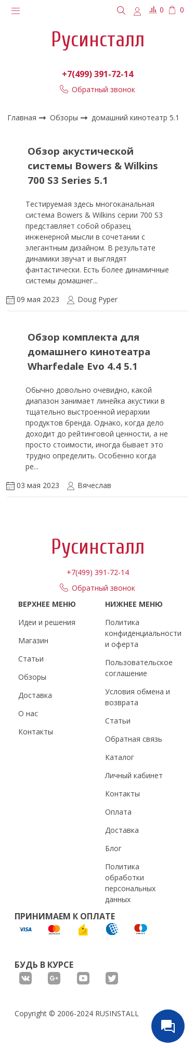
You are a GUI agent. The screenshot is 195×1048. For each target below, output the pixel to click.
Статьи (31, 659)
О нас (28, 713)
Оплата (118, 812)
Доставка (35, 695)
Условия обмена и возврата (137, 697)
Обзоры (65, 117)
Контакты (35, 732)
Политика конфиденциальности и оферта (143, 633)
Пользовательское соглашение (139, 667)
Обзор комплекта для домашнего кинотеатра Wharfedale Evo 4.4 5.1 (89, 351)
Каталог (119, 757)
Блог (113, 848)
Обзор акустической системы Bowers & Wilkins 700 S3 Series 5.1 (93, 165)
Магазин (33, 640)
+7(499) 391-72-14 (97, 74)
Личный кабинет (134, 775)
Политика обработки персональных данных (130, 883)
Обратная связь (133, 739)
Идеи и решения (46, 622)
